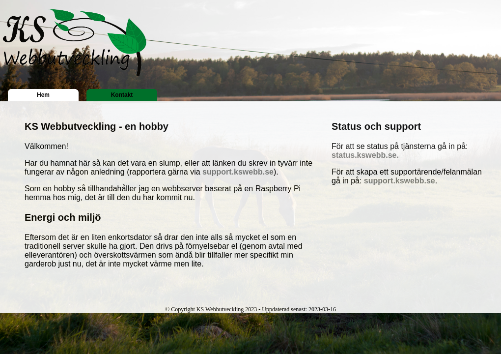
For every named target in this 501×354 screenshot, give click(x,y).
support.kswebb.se (238, 172)
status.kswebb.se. (365, 155)
